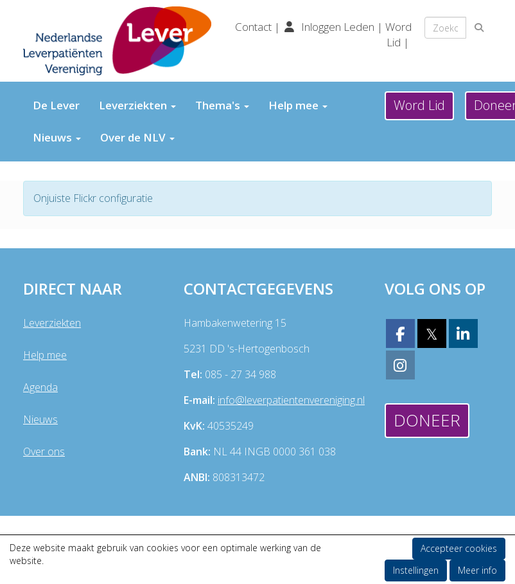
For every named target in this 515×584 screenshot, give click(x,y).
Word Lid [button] (419, 105)
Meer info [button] (477, 570)
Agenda (40, 387)
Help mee (297, 105)
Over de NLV (137, 137)
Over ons (44, 451)
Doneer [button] (427, 420)
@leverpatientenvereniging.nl (291, 400)
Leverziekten (137, 105)
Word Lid (398, 34)
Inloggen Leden (337, 26)
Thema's (222, 105)
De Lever (56, 105)
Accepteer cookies (459, 548)
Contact (254, 26)
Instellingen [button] (416, 570)
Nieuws (57, 137)
